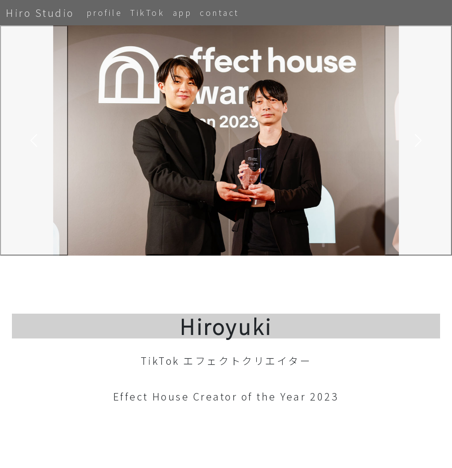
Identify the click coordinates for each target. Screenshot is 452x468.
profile (104, 12)
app (182, 12)
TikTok (147, 12)
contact (219, 12)
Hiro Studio (40, 12)
